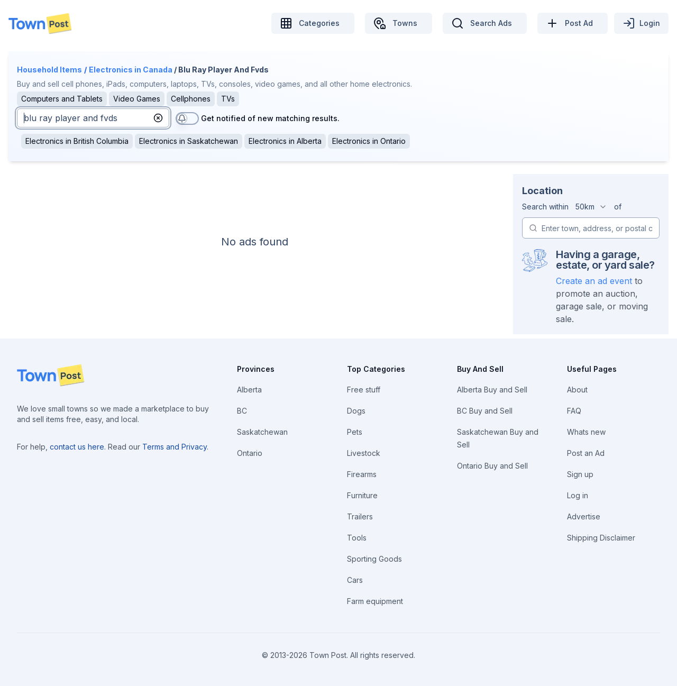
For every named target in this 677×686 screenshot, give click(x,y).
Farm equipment (375, 601)
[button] (158, 118)
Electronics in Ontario (369, 140)
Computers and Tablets (62, 98)
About (577, 389)
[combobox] (591, 206)
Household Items (49, 69)
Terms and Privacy (174, 446)
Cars (355, 579)
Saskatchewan (262, 431)
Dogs (356, 410)
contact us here (77, 446)
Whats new (586, 431)
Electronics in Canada (130, 69)
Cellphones (191, 98)
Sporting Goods (374, 558)
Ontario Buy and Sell (492, 465)
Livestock (363, 453)
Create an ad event (594, 281)
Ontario (249, 453)
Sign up (580, 474)
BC (242, 410)
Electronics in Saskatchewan (188, 140)
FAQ (574, 410)
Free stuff (363, 389)
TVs (228, 98)
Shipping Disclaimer (601, 537)
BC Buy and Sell (485, 410)
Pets (354, 431)
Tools (357, 537)
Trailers (360, 516)
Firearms (362, 474)
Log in (577, 495)
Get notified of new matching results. (270, 118)
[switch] (187, 118)
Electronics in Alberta (285, 140)
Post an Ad (586, 453)
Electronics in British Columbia (77, 140)
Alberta (249, 389)
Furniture (362, 495)
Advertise (583, 516)
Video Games (136, 98)
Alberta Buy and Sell (492, 389)
